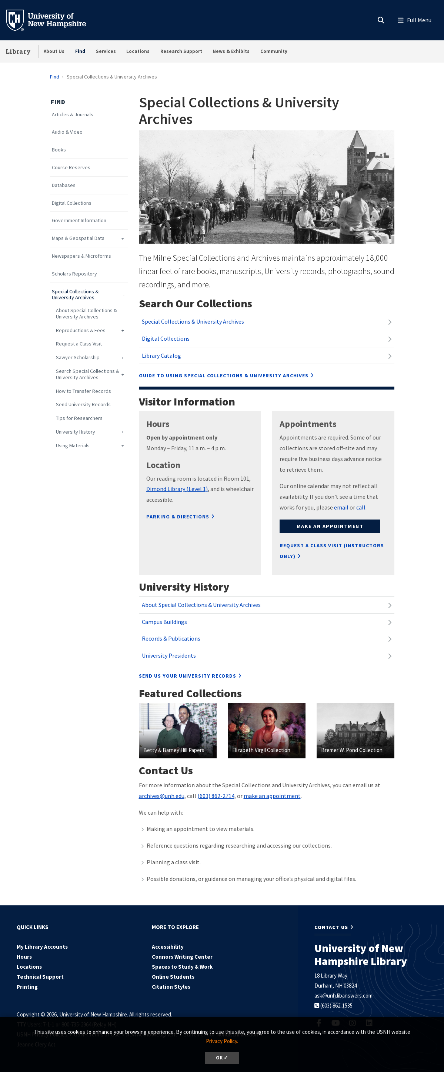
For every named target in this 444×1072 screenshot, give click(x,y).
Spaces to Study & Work (182, 966)
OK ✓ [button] (222, 1058)
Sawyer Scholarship (78, 357)
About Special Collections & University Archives (86, 313)
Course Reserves (71, 167)
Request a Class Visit (79, 344)
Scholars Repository (74, 274)
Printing (27, 986)
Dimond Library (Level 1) (177, 488)
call (360, 507)
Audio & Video (67, 132)
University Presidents (169, 655)
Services (106, 51)
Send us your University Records (187, 675)
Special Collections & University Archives (75, 294)
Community (273, 51)
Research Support (181, 51)
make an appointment (272, 795)
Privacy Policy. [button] (222, 1041)
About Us (54, 51)
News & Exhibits (231, 51)
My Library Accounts (42, 946)
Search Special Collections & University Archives (87, 374)
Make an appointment (330, 526)
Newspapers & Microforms (81, 256)
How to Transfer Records (83, 391)
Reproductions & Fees (81, 330)
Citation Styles (171, 986)
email (341, 507)
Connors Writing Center (182, 956)
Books (59, 150)
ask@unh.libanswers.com (343, 995)
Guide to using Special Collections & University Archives (223, 375)
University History (75, 432)
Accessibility (168, 946)
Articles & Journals (72, 114)
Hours (24, 956)
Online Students (173, 976)
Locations (138, 51)
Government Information (79, 220)
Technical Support (40, 976)
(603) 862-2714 (215, 795)
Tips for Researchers (79, 418)
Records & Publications (171, 638)
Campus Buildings (164, 621)
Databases (64, 185)
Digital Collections (71, 203)
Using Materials (73, 446)
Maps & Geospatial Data (78, 238)
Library (18, 51)
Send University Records (83, 404)
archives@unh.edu (161, 795)
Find (80, 51)
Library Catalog (161, 355)
